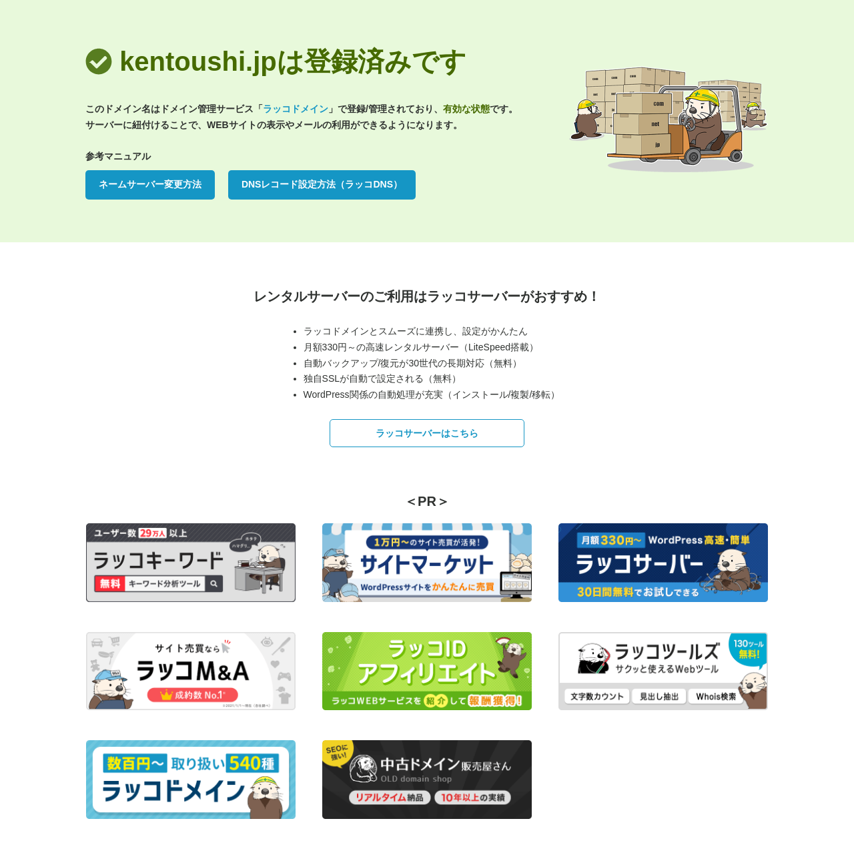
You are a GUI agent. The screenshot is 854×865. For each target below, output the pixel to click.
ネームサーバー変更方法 (150, 184)
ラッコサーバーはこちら (427, 433)
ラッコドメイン (295, 108)
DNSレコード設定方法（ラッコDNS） (322, 184)
